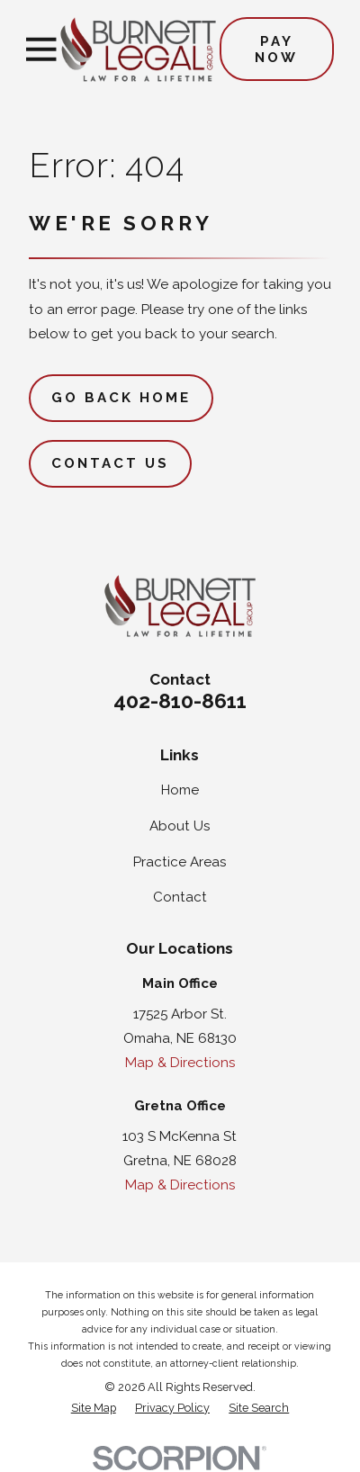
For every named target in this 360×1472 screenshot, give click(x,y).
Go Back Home (121, 398)
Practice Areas (179, 862)
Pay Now (276, 49)
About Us (179, 826)
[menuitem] (93, 1408)
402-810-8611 (180, 701)
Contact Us (110, 463)
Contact (180, 897)
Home (180, 790)
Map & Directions (180, 1063)
